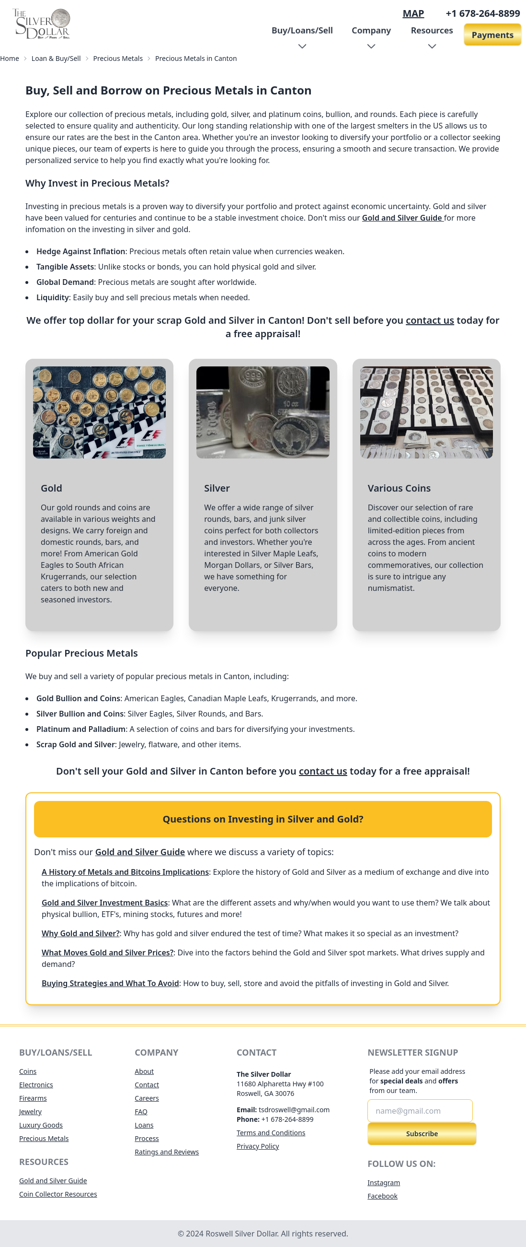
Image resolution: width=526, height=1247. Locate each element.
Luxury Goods (41, 1124)
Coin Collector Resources (58, 1194)
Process (147, 1138)
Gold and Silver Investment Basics (105, 902)
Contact (147, 1084)
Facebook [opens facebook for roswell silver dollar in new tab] (382, 1195)
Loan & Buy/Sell (56, 58)
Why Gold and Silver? (81, 933)
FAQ (141, 1111)
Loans (144, 1124)
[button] (302, 34)
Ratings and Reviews (167, 1151)
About (144, 1071)
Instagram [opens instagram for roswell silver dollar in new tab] (383, 1182)
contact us (430, 320)
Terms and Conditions (271, 1132)
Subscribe (422, 1133)
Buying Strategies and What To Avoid (110, 983)
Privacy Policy (258, 1146)
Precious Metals (118, 58)
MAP (413, 13)
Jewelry (30, 1111)
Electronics (36, 1084)
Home (9, 58)
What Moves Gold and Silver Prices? (107, 952)
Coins (27, 1071)
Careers (147, 1098)
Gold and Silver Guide (403, 217)
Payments (492, 34)
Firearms (33, 1098)
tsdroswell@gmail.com (294, 1109)
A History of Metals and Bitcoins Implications (125, 872)
